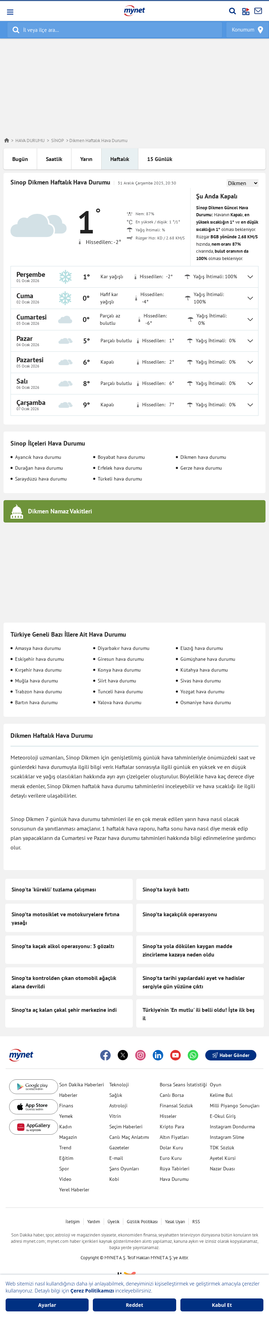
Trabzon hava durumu (38, 691)
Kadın (65, 1126)
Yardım (93, 1222)
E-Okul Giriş (223, 1116)
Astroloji (118, 1105)
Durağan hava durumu (39, 468)
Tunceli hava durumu (120, 691)
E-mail (116, 1158)
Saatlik (54, 158)
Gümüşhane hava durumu (207, 659)
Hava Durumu (174, 1179)
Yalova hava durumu (120, 702)
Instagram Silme (227, 1137)
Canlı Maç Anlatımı (129, 1137)
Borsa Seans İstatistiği (183, 1084)
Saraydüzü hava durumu (41, 479)
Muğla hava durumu (36, 681)
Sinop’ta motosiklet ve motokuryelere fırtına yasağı (65, 918)
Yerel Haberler (74, 1189)
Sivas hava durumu (200, 681)
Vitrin (115, 1116)
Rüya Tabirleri (174, 1168)
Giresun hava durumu (121, 659)
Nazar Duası (222, 1168)
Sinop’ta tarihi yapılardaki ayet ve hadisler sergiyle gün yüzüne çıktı (194, 982)
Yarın (86, 158)
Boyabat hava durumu (121, 457)
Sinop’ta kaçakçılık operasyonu (180, 914)
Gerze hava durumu (201, 468)
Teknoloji (119, 1084)
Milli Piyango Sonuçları (235, 1105)
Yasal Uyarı (175, 1222)
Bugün (20, 158)
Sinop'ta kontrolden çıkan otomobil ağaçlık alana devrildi (64, 982)
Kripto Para (172, 1126)
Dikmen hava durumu (203, 457)
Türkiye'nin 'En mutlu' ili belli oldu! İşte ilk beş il (199, 1014)
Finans (66, 1105)
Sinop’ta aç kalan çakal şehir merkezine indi (64, 1009)
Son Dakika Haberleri (81, 1084)
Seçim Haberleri (126, 1126)
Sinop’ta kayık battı (166, 889)
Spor (64, 1168)
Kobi (114, 1179)
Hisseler (168, 1116)
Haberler (68, 1095)
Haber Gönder (230, 1055)
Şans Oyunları (124, 1168)
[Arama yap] (232, 11)
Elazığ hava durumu (201, 648)
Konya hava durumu (119, 670)
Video (65, 1179)
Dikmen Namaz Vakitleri (60, 511)
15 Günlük (159, 158)
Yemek (66, 1116)
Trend (65, 1147)
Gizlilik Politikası (142, 1222)
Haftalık (119, 158)
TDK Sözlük (222, 1147)
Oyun (215, 1084)
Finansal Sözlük (176, 1105)
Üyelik (113, 1222)
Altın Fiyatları (174, 1137)
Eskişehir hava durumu (39, 659)
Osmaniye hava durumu (205, 702)
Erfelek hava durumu (120, 468)
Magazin (68, 1137)
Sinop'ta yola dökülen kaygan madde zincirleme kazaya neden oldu (187, 950)
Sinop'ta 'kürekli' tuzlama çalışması (54, 889)
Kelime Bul (221, 1095)
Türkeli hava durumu (120, 479)
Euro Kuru (171, 1158)
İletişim (72, 1222)
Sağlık (115, 1095)
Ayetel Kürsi (223, 1158)
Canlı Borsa (172, 1095)
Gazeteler (119, 1147)
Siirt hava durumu (117, 681)
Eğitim (66, 1158)
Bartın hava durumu (36, 702)
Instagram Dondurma (232, 1126)
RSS (196, 1222)
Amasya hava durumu (38, 648)
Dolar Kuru (171, 1147)
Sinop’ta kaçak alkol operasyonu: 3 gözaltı (63, 946)
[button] (9, 12)
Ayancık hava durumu (38, 457)
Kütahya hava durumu (204, 670)
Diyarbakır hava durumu (124, 648)
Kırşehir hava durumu (38, 670)
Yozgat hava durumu (202, 691)
